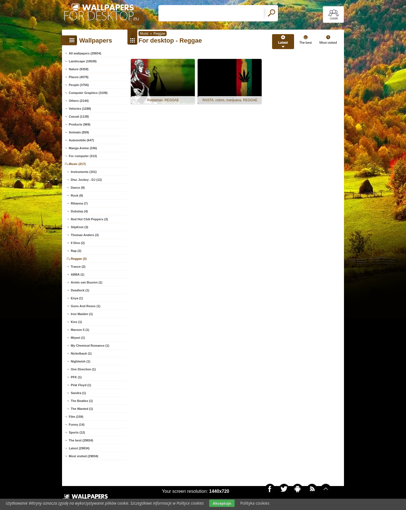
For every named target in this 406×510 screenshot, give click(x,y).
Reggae (159, 34)
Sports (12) (77, 432)
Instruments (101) (84, 171)
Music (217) (77, 164)
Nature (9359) (79, 69)
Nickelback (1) (81, 353)
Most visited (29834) (83, 456)
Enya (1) (77, 298)
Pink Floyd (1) (81, 385)
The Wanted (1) (82, 408)
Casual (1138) (79, 116)
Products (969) (79, 124)
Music (144, 34)
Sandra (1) (78, 393)
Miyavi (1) (78, 337)
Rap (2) (76, 250)
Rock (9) (77, 195)
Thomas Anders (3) (85, 235)
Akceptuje (222, 503)
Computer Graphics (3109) (88, 92)
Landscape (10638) (82, 61)
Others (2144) (79, 100)
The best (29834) (81, 440)
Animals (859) (79, 132)
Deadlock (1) (80, 290)
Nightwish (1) (80, 361)
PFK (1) (76, 377)
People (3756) (79, 85)
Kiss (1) (76, 322)
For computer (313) (83, 156)
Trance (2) (78, 266)
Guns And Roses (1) (85, 306)
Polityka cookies (255, 503)
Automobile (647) (81, 140)
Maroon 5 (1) (80, 329)
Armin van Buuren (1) (86, 282)
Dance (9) (78, 187)
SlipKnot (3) (79, 227)
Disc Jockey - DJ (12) (86, 179)
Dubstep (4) (79, 211)
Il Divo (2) (78, 243)
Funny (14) (77, 424)
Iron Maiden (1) (82, 314)
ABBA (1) (77, 274)
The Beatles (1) (82, 401)
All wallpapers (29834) (85, 53)
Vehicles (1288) (80, 108)
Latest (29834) (79, 448)
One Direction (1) (83, 369)
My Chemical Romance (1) (90, 345)
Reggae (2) (79, 258)
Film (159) (76, 416)
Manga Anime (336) (83, 148)
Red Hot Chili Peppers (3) (89, 219)
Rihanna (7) (79, 203)
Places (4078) (79, 77)
